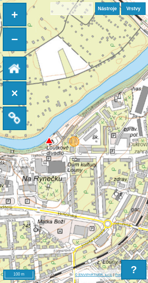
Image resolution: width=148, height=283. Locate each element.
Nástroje (107, 8)
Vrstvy (133, 8)
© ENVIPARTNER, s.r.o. (93, 275)
